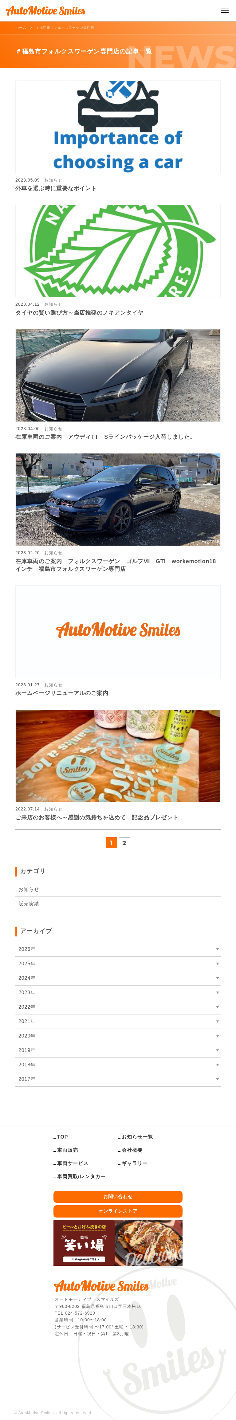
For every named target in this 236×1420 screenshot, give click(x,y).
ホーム (20, 27)
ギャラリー (135, 1163)
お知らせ (28, 889)
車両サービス (72, 1163)
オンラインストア (118, 1211)
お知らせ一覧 (137, 1137)
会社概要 (132, 1150)
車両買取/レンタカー (81, 1176)
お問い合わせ (118, 1196)
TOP (62, 1137)
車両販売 (67, 1150)
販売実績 (28, 903)
